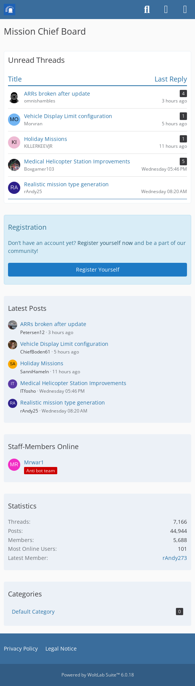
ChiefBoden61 (35, 352)
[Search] (147, 9)
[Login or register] (166, 9)
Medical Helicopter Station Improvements (73, 383)
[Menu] (185, 9)
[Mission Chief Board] (9, 9)
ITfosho (28, 391)
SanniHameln (34, 371)
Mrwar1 (34, 462)
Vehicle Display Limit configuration (64, 343)
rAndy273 (175, 557)
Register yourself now (105, 242)
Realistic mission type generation (62, 402)
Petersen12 (32, 332)
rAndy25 (29, 411)
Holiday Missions (41, 363)
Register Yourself (97, 269)
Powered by (97, 675)
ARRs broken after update (53, 324)
